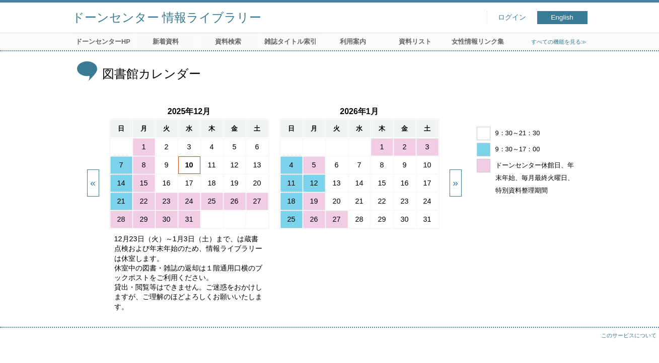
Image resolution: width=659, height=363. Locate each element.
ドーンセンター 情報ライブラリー (167, 17)
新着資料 (166, 41)
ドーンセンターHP (103, 41)
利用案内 (353, 41)
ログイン (512, 17)
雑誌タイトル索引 (290, 41)
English (562, 17)
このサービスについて (628, 335)
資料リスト (415, 41)
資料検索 (228, 41)
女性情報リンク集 (478, 41)
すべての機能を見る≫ (559, 42)
